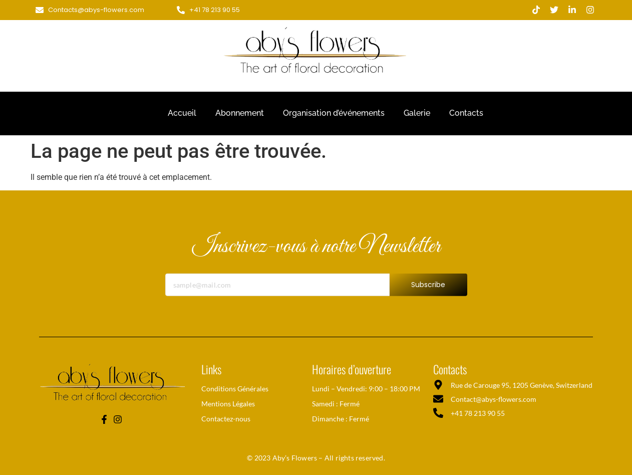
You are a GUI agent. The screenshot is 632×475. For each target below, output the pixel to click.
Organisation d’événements (334, 113)
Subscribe (428, 292)
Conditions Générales (234, 388)
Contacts (466, 113)
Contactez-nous (225, 418)
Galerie (417, 113)
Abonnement (239, 113)
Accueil (182, 113)
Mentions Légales (228, 403)
